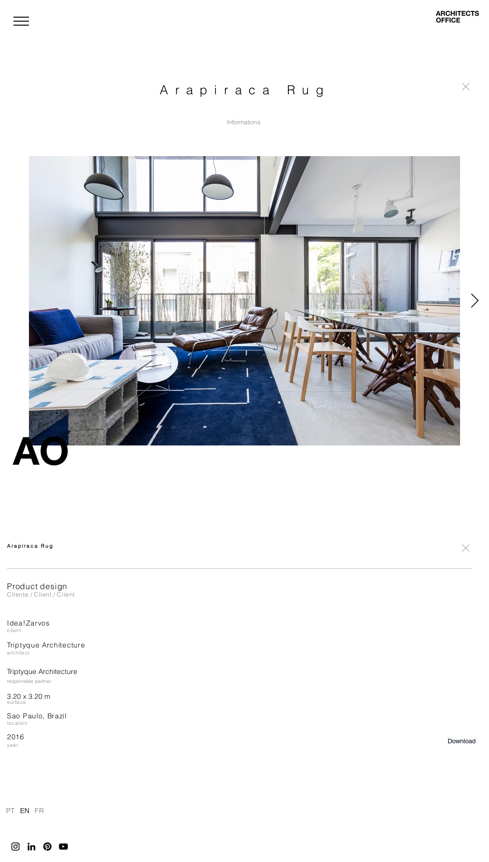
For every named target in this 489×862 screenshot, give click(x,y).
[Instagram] (15, 846)
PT (10, 810)
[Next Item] (474, 301)
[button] (21, 21)
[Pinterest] (47, 846)
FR (39, 810)
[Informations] (243, 122)
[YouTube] (63, 846)
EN (24, 810)
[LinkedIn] (31, 846)
